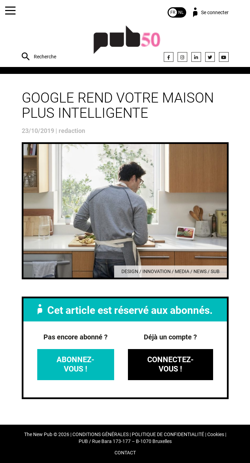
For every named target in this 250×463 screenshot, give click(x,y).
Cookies (215, 434)
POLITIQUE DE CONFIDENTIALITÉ (168, 434)
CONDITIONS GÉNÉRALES (100, 434)
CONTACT (125, 452)
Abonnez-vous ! (75, 364)
